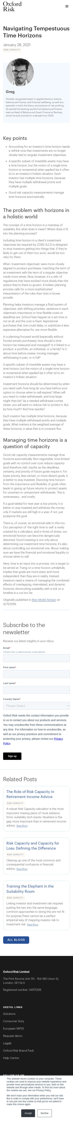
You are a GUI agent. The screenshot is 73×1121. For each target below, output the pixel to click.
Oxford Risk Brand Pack (18, 1050)
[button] (67, 6)
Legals (7, 1043)
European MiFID (13, 1028)
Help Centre (11, 1058)
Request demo (12, 1036)
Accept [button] (28, 1113)
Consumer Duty (13, 1021)
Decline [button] (44, 1113)
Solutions (9, 1014)
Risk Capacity (12, 50)
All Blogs (16, 939)
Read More (22, 826)
